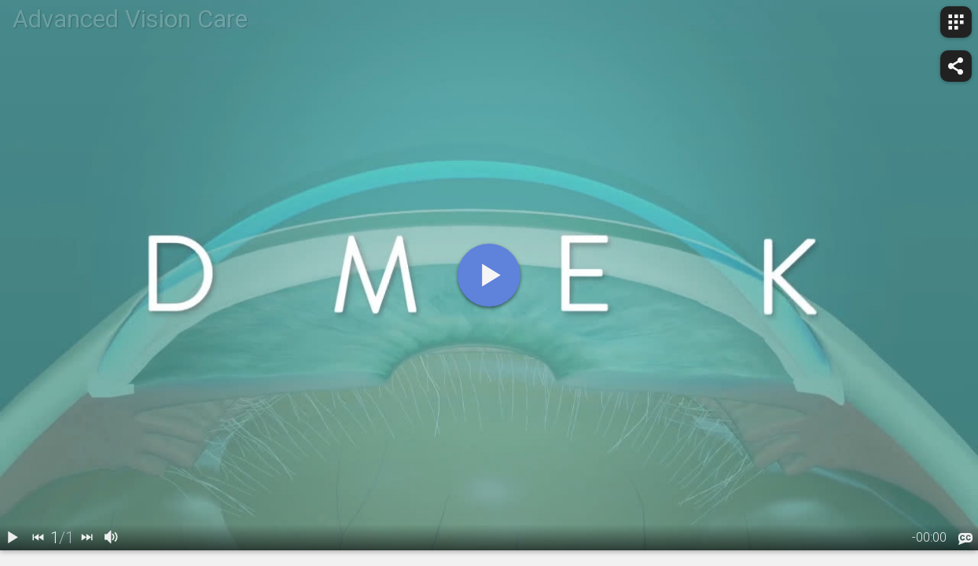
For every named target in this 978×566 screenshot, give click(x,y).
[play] (489, 275)
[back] (37, 537)
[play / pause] (12, 537)
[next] (86, 537)
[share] (956, 66)
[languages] (965, 538)
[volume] (111, 537)
